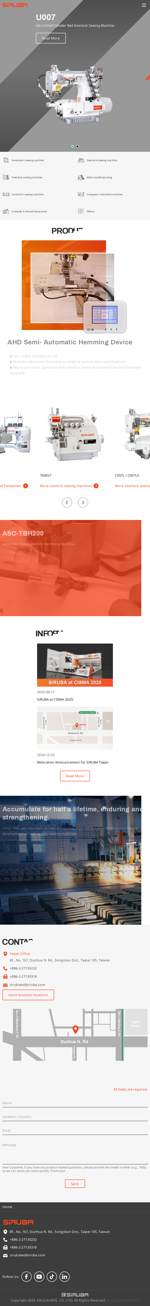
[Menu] (144, 5)
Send (75, 1184)
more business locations (28, 995)
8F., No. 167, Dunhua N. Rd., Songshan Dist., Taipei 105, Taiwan (60, 966)
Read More (51, 43)
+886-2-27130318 (23, 976)
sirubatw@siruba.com (27, 984)
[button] (72, 146)
